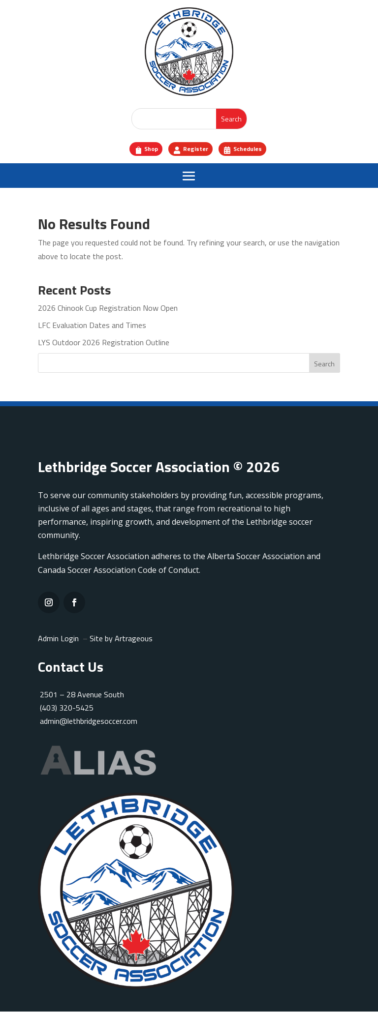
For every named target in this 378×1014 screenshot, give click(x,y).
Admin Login (58, 641)
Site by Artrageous (121, 641)
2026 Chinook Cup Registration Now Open (108, 310)
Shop (142, 150)
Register (195, 150)
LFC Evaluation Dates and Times (92, 327)
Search (324, 366)
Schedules (256, 150)
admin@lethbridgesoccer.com (88, 724)
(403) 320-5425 (66, 710)
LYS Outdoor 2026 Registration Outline (103, 345)
